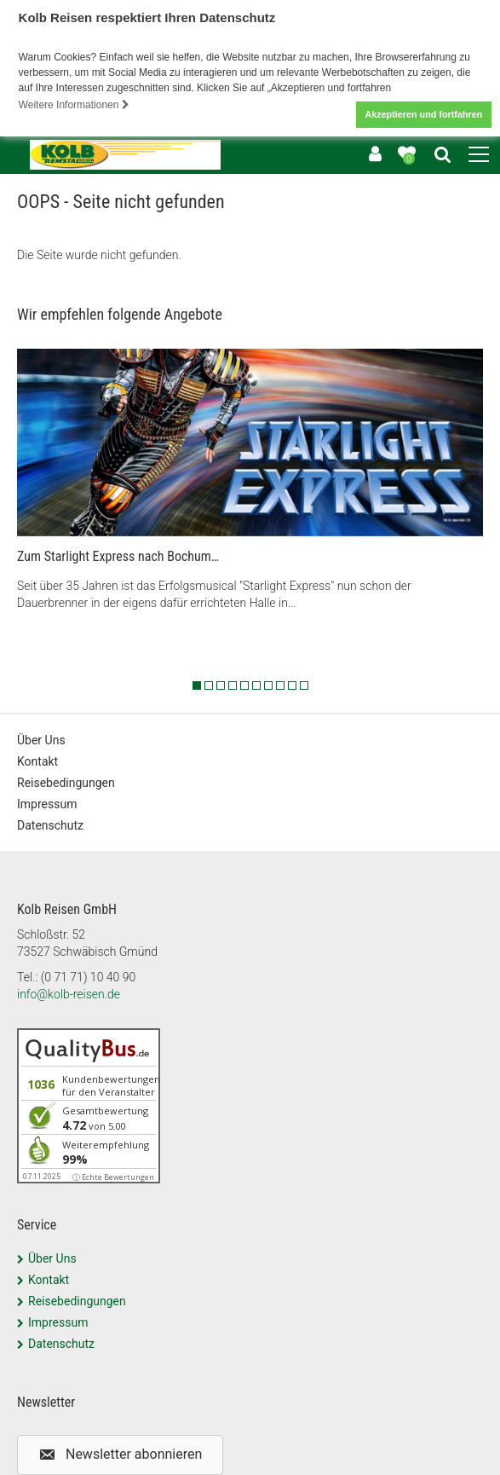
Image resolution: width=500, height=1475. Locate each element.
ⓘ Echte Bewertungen (113, 1173)
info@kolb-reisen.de (68, 991)
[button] (120, 1452)
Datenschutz (50, 823)
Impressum (47, 801)
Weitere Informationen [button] (74, 105)
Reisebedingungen (66, 780)
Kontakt (37, 759)
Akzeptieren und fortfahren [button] (423, 114)
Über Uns (41, 737)
